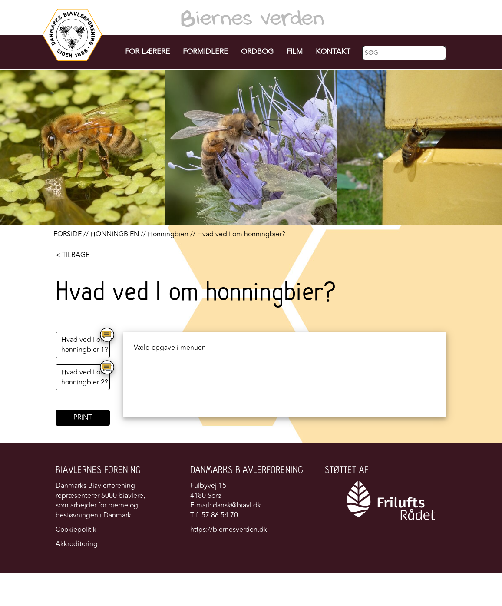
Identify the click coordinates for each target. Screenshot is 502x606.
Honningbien (168, 234)
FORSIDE (67, 234)
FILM (295, 51)
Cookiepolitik (76, 529)
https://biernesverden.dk (228, 529)
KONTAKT (333, 51)
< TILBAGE (72, 255)
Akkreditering (77, 544)
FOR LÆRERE (147, 51)
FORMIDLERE (205, 51)
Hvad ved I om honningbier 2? (84, 377)
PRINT (82, 417)
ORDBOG (257, 51)
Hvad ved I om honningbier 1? (84, 344)
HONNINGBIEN (114, 234)
